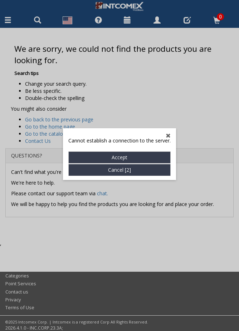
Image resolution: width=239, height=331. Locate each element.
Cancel (119, 161)
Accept (119, 148)
